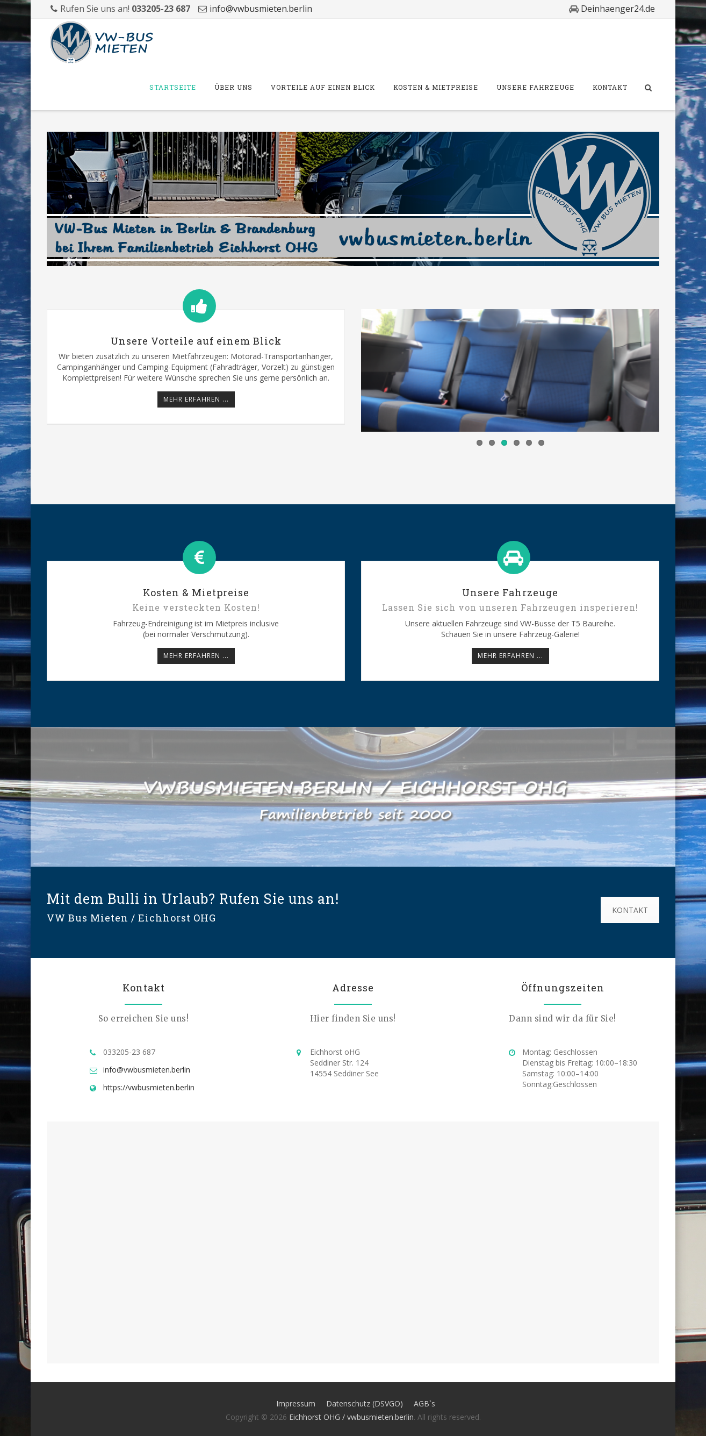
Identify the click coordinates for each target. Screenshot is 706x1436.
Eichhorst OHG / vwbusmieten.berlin (351, 1417)
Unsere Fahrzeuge (535, 87)
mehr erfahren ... (196, 399)
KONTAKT (630, 910)
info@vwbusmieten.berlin (261, 9)
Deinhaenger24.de (617, 9)
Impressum (295, 1403)
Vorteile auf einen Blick (323, 87)
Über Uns (233, 87)
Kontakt (610, 87)
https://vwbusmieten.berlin (148, 1087)
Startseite (172, 87)
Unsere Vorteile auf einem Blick (196, 340)
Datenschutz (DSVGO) (364, 1403)
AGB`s (424, 1403)
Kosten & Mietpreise (435, 87)
